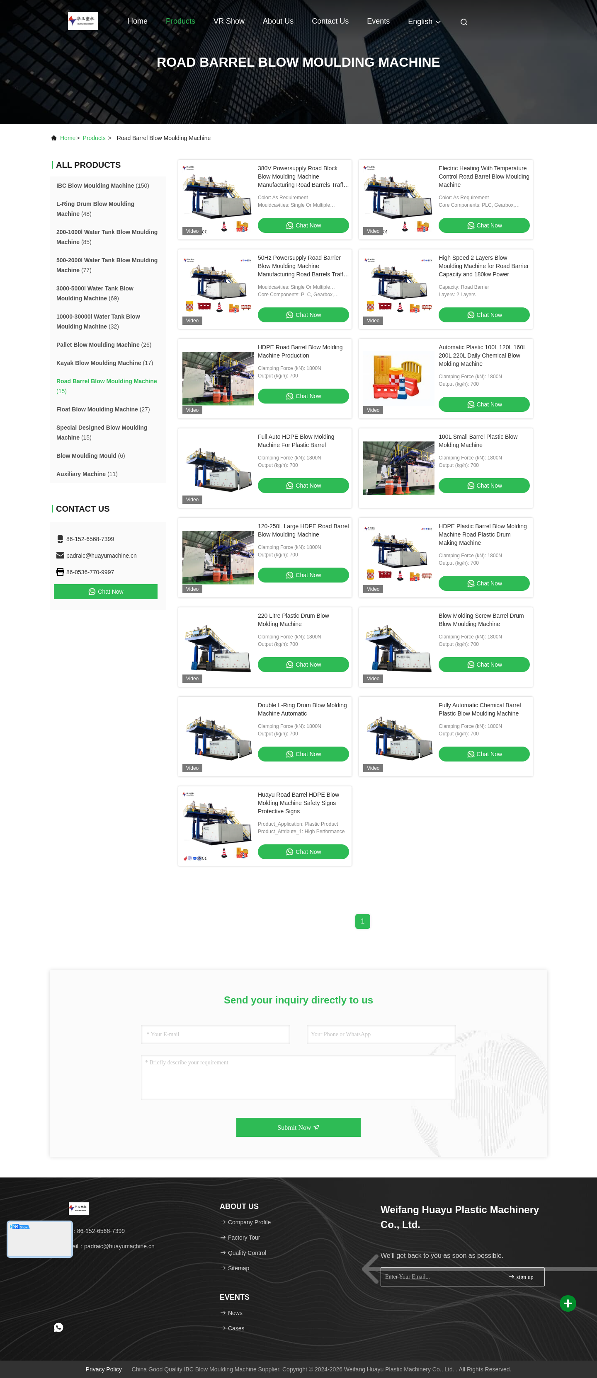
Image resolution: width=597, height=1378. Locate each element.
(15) (106, 386)
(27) (103, 409)
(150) (102, 185)
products (94, 138)
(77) (107, 265)
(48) (95, 209)
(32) (98, 321)
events (378, 21)
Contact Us (330, 21)
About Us (278, 21)
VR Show (229, 21)
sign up (520, 1276)
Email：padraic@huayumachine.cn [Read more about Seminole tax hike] (105, 1246)
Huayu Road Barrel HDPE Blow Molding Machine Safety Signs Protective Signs (298, 803)
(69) (94, 293)
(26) (103, 344)
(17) (104, 363)
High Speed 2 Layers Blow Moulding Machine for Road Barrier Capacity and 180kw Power (484, 266)
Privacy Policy (104, 1369)
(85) (107, 237)
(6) (90, 455)
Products (180, 21)
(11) (87, 474)
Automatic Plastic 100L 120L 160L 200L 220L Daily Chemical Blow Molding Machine (482, 355)
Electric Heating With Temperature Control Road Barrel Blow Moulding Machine (484, 176)
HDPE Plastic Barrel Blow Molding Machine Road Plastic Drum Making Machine (483, 534)
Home (138, 21)
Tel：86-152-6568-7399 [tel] (90, 1231)
